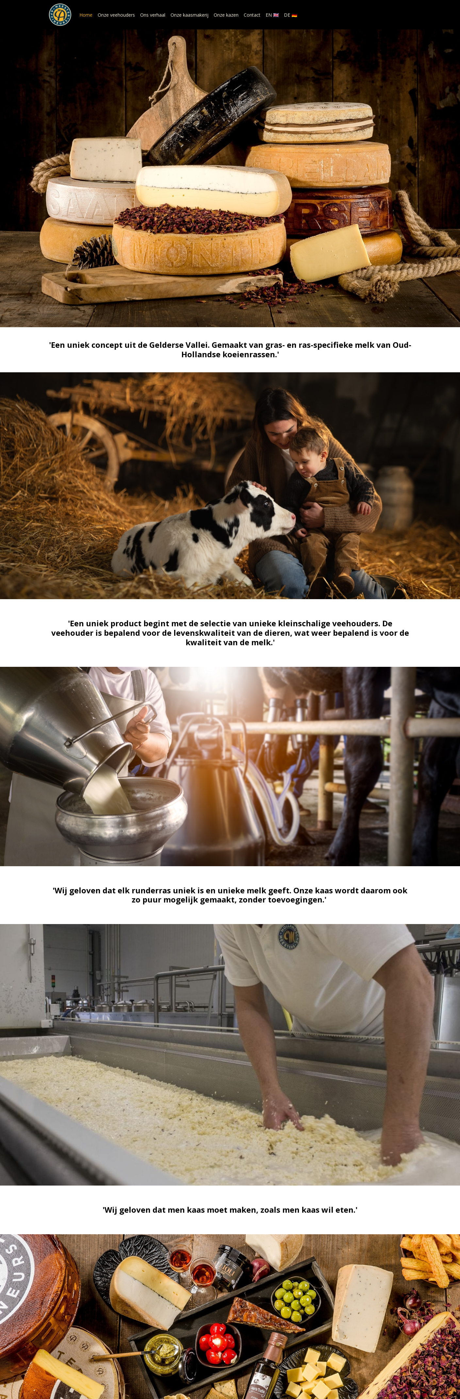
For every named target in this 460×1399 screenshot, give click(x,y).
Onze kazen (226, 15)
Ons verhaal (152, 15)
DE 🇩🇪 (290, 15)
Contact (252, 15)
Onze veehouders (116, 15)
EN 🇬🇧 (272, 15)
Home (85, 15)
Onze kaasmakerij (189, 15)
